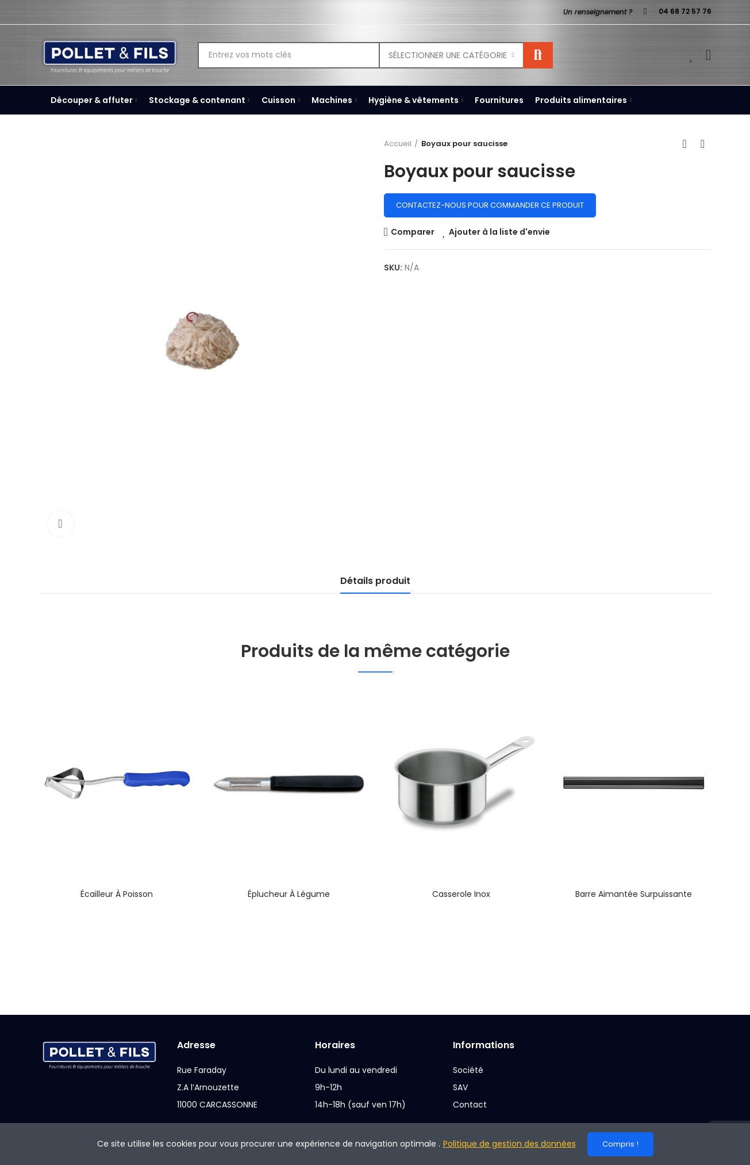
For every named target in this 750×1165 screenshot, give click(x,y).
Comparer (412, 232)
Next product (702, 144)
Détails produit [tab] (375, 580)
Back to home (688, 144)
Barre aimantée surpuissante (633, 894)
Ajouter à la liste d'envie (499, 232)
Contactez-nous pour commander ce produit (490, 205)
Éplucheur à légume (289, 894)
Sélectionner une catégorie (448, 55)
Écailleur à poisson (116, 894)
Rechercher (538, 55)
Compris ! (620, 1144)
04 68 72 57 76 (685, 11)
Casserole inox (461, 894)
